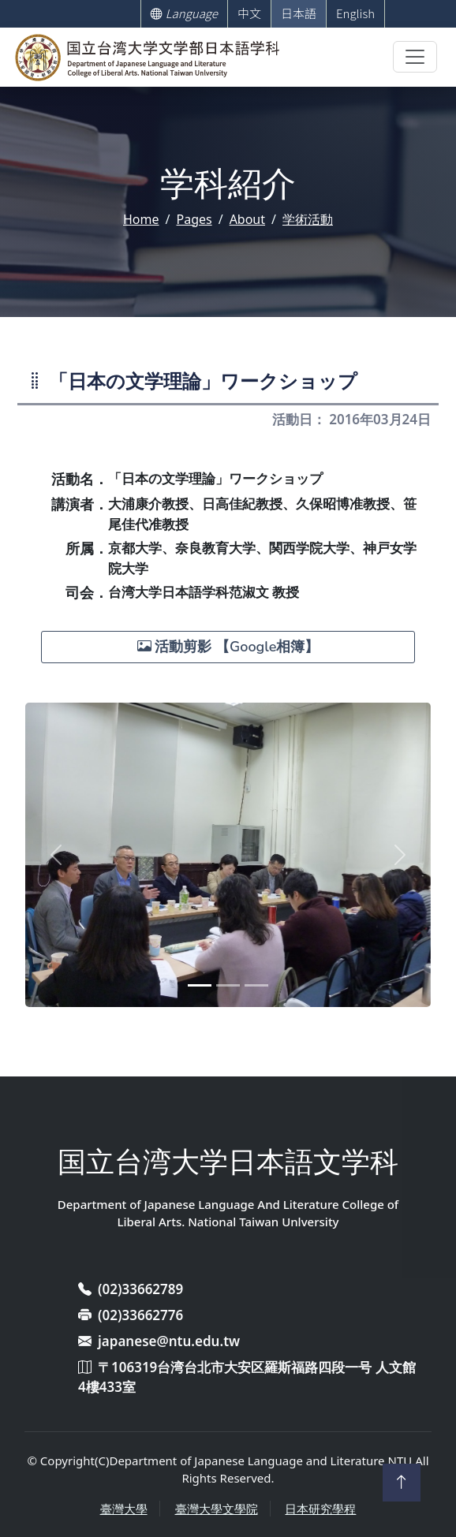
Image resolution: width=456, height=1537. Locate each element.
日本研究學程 (320, 1508)
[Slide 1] (199, 985)
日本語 (298, 13)
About (247, 219)
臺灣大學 (124, 1508)
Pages (193, 219)
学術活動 (307, 219)
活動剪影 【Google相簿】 (228, 646)
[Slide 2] (228, 985)
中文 (249, 13)
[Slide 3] (256, 985)
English (355, 13)
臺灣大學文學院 (216, 1508)
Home (141, 219)
